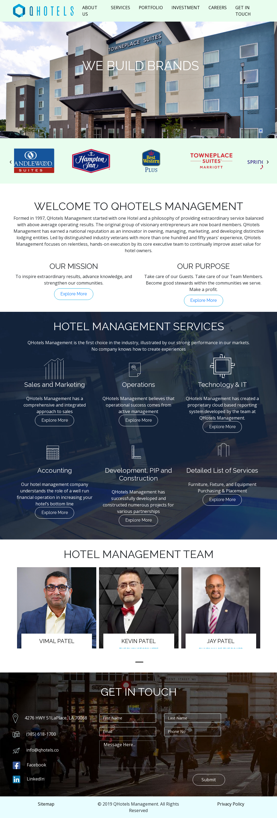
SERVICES (120, 8)
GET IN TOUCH (243, 11)
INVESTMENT (186, 8)
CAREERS (218, 8)
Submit (209, 780)
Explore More (73, 293)
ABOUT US (89, 11)
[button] (139, 662)
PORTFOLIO (151, 8)
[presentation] (11, 161)
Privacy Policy (230, 804)
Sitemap (46, 804)
